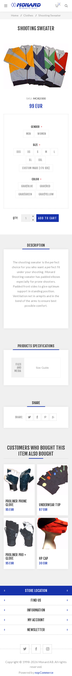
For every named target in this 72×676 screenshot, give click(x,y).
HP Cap (43, 558)
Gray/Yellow (46, 194)
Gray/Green (25, 194)
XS (28, 152)
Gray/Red (45, 186)
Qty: (15, 218)
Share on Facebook (37, 417)
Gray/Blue (27, 186)
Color (36, 179)
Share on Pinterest (45, 417)
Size (35, 145)
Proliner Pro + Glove (16, 557)
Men (28, 134)
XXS (19, 152)
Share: (19, 417)
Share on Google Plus (53, 417)
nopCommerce (44, 672)
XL (30, 160)
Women (41, 134)
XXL (40, 160)
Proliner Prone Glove (16, 503)
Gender (35, 127)
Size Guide (42, 367)
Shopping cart (59, 4)
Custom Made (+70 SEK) (36, 168)
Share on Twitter (29, 417)
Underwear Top (49, 505)
